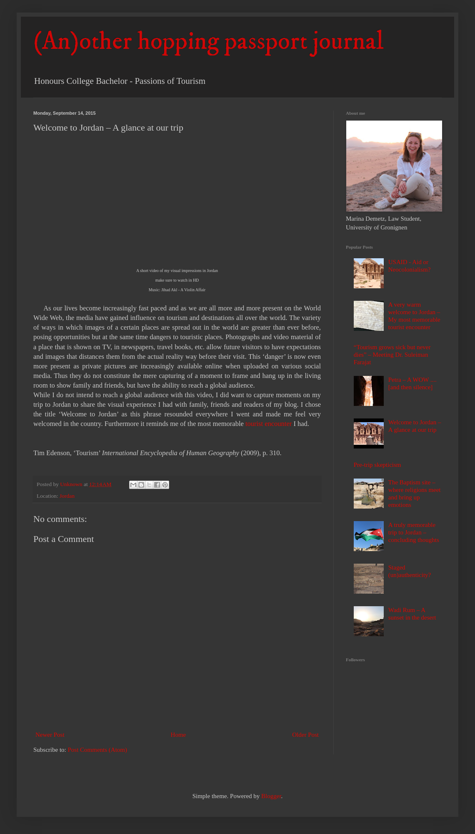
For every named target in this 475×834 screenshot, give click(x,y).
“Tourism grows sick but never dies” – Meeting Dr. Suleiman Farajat (392, 354)
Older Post (305, 734)
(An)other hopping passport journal (208, 41)
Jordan (67, 496)
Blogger (271, 796)
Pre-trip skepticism (377, 464)
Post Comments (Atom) (98, 749)
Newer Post (50, 734)
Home (178, 734)
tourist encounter (268, 424)
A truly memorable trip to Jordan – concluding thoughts (413, 532)
